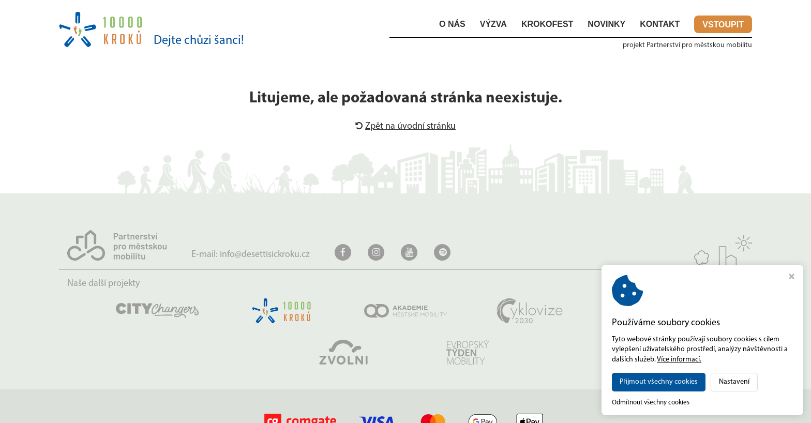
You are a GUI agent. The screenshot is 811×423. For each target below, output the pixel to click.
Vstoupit (723, 25)
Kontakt (660, 25)
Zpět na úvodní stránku (405, 127)
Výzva (493, 25)
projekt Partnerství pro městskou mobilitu (687, 46)
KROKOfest (547, 25)
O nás (452, 25)
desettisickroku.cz (143, 409)
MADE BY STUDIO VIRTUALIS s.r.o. (700, 409)
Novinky (606, 25)
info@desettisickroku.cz (265, 256)
